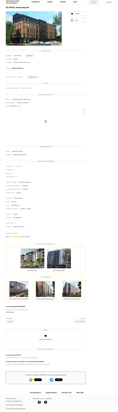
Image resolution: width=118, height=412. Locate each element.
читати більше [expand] (10, 312)
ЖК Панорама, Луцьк (59, 270)
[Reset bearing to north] (84, 114)
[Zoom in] (84, 110)
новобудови (35, 2)
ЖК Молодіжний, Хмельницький (45, 299)
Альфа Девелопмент (26, 88)
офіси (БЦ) (80, 393)
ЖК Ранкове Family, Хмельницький (18, 299)
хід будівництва (32, 77)
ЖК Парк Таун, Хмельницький (72, 299)
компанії (63, 2)
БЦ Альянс (10, 321)
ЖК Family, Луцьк (32, 270)
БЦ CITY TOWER (80, 321)
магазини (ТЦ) (66, 393)
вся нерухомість (35, 393)
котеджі (49, 2)
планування (29, 55)
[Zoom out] (84, 112)
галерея (75, 14)
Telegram (59, 379)
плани (75, 20)
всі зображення (11, 43)
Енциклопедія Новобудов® (17, 408)
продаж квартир (51, 393)
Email (38, 379)
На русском (109, 2)
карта (75, 2)
